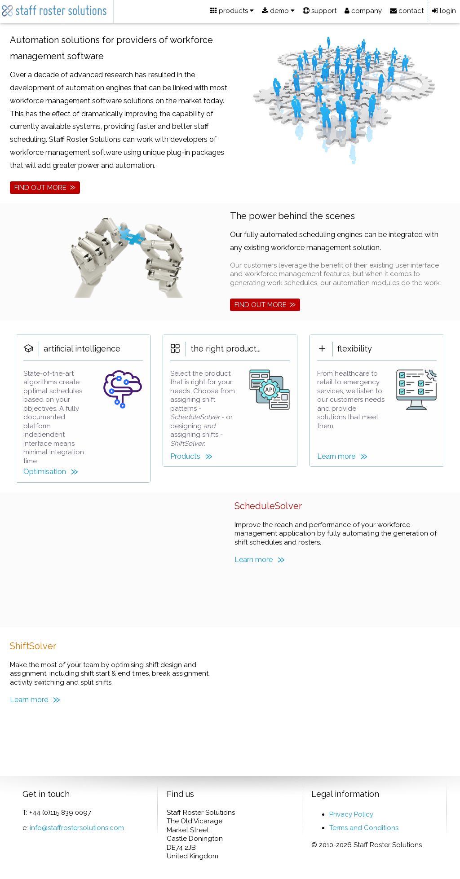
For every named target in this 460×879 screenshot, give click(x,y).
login (444, 11)
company (363, 11)
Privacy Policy (351, 814)
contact (407, 11)
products (232, 11)
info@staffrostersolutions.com (77, 828)
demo (278, 11)
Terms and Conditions (363, 828)
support (319, 11)
